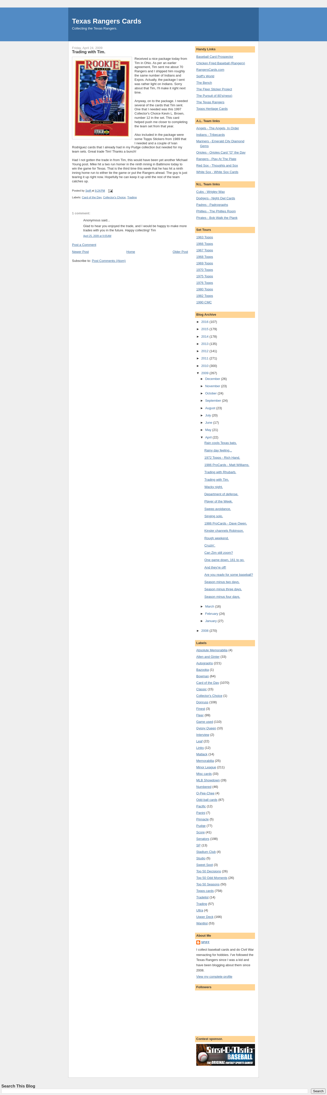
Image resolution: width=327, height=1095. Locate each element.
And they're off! (215, 567)
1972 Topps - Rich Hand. (222, 457)
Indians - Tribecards (210, 135)
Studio (201, 858)
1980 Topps (204, 289)
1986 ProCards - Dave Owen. (225, 523)
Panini (200, 813)
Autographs (204, 663)
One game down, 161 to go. (224, 560)
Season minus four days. (222, 597)
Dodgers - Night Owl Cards (215, 198)
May (208, 430)
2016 (205, 322)
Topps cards (205, 891)
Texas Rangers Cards (106, 21)
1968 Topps (204, 257)
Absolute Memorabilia (212, 650)
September (213, 400)
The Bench (204, 83)
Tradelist (202, 897)
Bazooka (202, 670)
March (210, 606)
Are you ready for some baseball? (228, 575)
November (213, 386)
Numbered (204, 787)
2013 (205, 344)
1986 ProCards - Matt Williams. (226, 465)
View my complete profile (214, 976)
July (208, 415)
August (210, 408)
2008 (205, 631)
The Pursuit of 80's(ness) (214, 96)
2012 (205, 351)
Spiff (205, 942)
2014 (205, 336)
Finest (200, 709)
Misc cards (204, 774)
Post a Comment (84, 245)
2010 (205, 366)
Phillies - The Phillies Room (216, 211)
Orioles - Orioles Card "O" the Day (221, 152)
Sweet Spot (204, 865)
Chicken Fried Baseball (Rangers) (220, 63)
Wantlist (202, 923)
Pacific (201, 806)
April (209, 437)
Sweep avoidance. (217, 509)
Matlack (202, 754)
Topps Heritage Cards (212, 109)
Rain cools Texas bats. (220, 443)
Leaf (199, 741)
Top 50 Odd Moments (211, 878)
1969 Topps (204, 263)
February (212, 614)
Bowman (202, 676)
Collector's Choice (114, 197)
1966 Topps (204, 244)
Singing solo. (213, 516)
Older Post (180, 252)
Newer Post (80, 252)
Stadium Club (206, 852)
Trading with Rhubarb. (220, 472)
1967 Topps (204, 250)
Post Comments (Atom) (109, 261)
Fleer (200, 715)
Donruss (202, 702)
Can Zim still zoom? (218, 553)
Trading (132, 197)
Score (200, 832)
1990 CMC (204, 302)
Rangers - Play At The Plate (216, 159)
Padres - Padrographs (212, 205)
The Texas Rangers (210, 102)
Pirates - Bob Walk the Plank (217, 218)
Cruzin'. (209, 545)
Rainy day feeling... (218, 450)
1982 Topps (204, 296)
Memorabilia (205, 761)
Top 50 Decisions (208, 871)
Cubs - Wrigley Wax (210, 192)
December (213, 379)
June (209, 422)
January (211, 621)
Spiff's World (205, 76)
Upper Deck (205, 917)
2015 (205, 329)
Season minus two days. (222, 582)
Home (130, 252)
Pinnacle (202, 819)
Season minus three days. (223, 589)
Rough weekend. (216, 538)
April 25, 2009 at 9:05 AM (97, 236)
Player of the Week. (218, 501)
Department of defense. (221, 494)
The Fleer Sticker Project (214, 89)
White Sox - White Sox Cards (217, 172)
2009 (205, 373)
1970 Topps (204, 270)
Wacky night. (213, 487)
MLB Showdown (208, 780)
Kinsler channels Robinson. (224, 530)
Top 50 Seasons (208, 884)
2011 (205, 358)
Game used (204, 722)
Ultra (199, 910)
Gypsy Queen (206, 728)
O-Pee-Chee (205, 793)
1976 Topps (204, 283)
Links (200, 748)
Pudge (201, 826)
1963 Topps (204, 237)
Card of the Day (92, 197)
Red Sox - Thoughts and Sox (217, 165)
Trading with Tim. (216, 479)
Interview (202, 735)
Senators (202, 839)
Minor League (206, 767)
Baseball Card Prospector (214, 57)
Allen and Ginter (208, 657)
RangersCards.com (210, 70)
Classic (201, 689)
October (211, 393)
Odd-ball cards (207, 800)
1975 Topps (204, 276)
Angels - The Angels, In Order (217, 128)
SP (198, 845)
